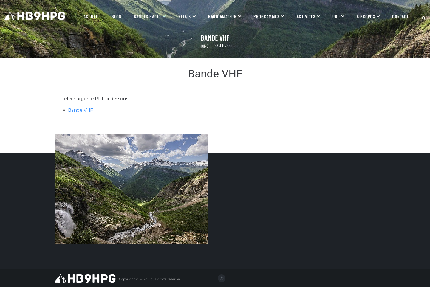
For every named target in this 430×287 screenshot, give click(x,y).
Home (204, 46)
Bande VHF (80, 110)
